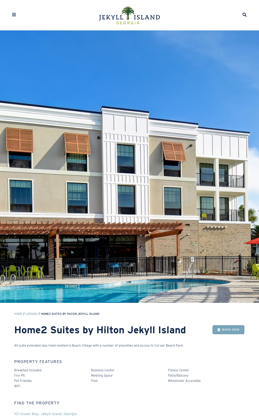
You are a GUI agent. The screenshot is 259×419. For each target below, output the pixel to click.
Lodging (31, 313)
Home (18, 313)
